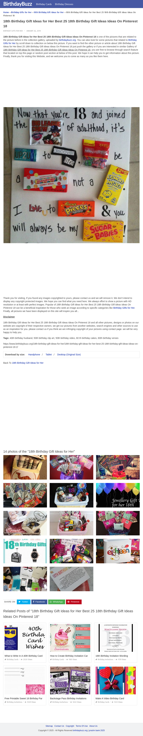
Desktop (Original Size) (69, 354)
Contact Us (59, 726)
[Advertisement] (71, 83)
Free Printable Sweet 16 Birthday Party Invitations (30, 698)
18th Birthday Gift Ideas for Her (27, 363)
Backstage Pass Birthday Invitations (68, 698)
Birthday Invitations (104, 659)
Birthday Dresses (64, 4)
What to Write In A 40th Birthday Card (23, 656)
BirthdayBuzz (17, 4)
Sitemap (49, 726)
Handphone (34, 354)
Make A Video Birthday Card (109, 698)
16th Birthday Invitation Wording (111, 656)
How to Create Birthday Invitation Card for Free (74, 656)
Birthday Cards (44, 4)
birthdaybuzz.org (67, 40)
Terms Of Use (82, 726)
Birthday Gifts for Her (13, 31)
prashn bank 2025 (97, 730)
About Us (93, 726)
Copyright (70, 726)
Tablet (49, 354)
